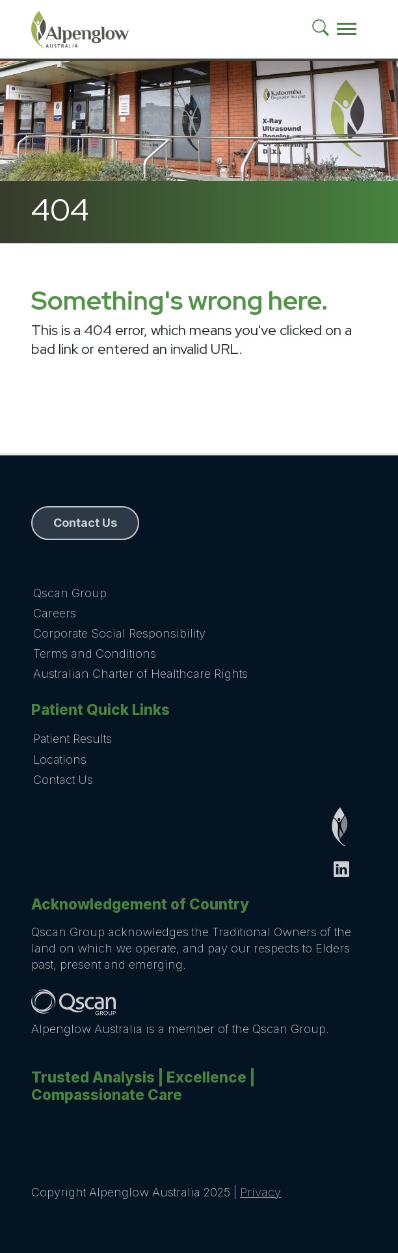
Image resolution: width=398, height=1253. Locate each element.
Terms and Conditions (94, 653)
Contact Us (63, 780)
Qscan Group (70, 593)
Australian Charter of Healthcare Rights (140, 673)
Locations (59, 759)
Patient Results (72, 739)
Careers (54, 613)
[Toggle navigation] (346, 29)
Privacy (260, 1192)
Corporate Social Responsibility (119, 633)
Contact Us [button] (85, 523)
